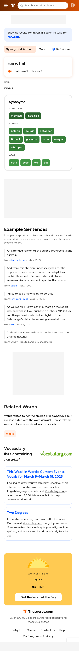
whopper (17, 147)
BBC (12, 324)
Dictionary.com (73, 5)
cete (25, 162)
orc (36, 162)
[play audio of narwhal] (10, 71)
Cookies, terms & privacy (38, 636)
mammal (16, 115)
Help (62, 630)
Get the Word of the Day (38, 597)
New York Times (19, 298)
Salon (13, 285)
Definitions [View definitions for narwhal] (63, 49)
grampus (31, 139)
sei (46, 162)
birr (38, 580)
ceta (14, 162)
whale (10, 433)
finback (16, 139)
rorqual (59, 139)
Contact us (48, 630)
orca (46, 139)
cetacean (46, 131)
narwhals (13, 36)
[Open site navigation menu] (6, 5)
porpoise (33, 115)
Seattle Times (18, 260)
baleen (15, 131)
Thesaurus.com (13, 5)
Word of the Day (38, 574)
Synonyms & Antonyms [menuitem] (21, 49)
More (42, 49)
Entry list (17, 630)
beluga (29, 131)
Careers (31, 630)
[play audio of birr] (34, 587)
